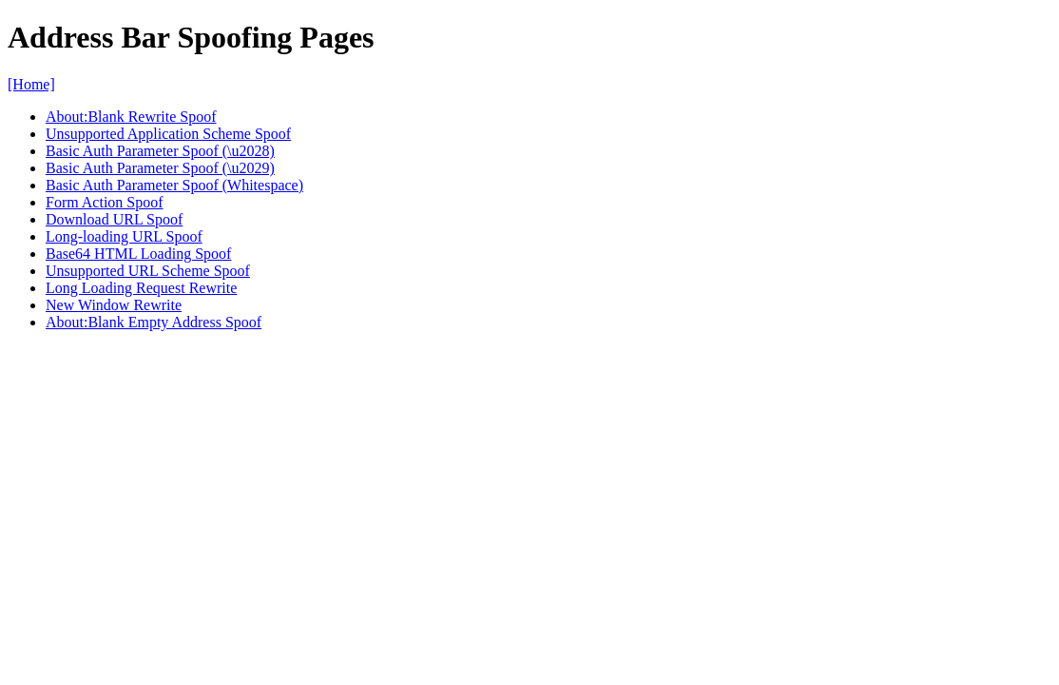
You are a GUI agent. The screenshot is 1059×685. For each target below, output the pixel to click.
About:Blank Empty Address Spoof (153, 322)
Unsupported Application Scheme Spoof (168, 134)
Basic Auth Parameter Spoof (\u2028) (160, 151)
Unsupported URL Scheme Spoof (148, 271)
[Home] (31, 84)
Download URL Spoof (114, 219)
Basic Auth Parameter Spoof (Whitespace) (174, 185)
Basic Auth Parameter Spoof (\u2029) (160, 168)
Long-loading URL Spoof (124, 236)
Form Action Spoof (105, 202)
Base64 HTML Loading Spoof (138, 253)
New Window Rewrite (114, 305)
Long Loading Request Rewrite (141, 288)
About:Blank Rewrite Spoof (131, 116)
